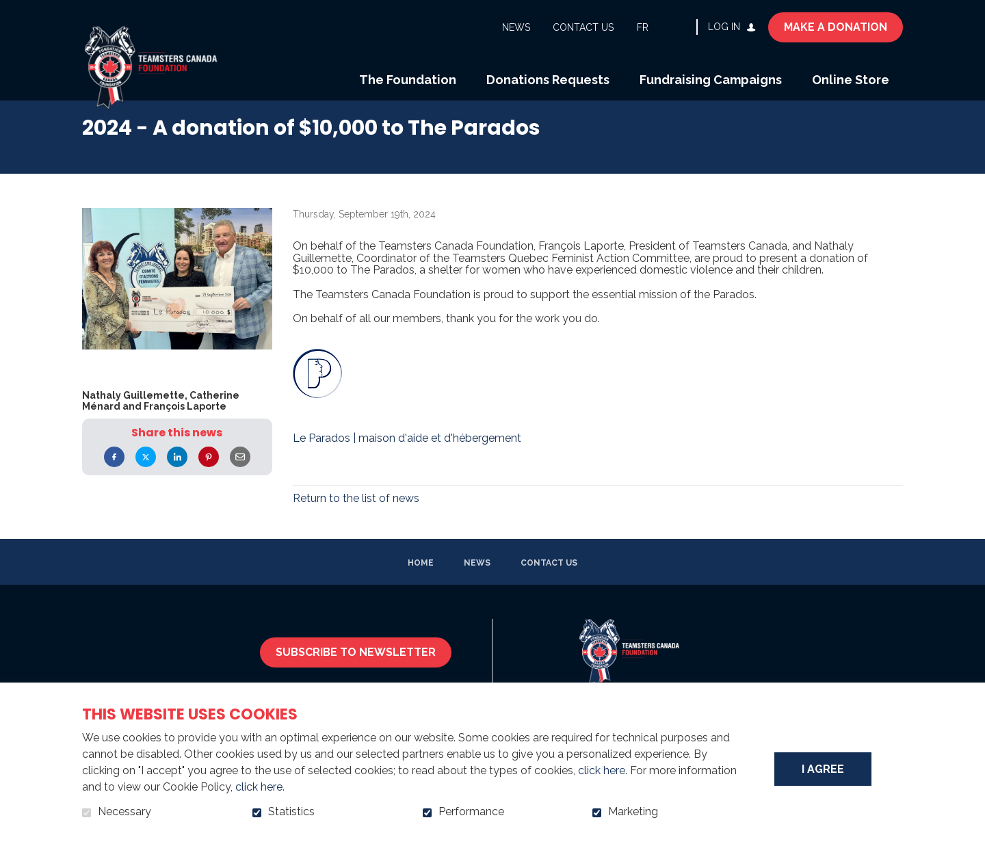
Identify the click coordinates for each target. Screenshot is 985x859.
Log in (724, 26)
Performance (471, 812)
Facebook (114, 475)
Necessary (124, 812)
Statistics (291, 812)
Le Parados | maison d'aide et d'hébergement (407, 456)
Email (240, 475)
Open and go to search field (680, 26)
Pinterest (208, 475)
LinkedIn (177, 475)
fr (642, 27)
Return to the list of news (356, 516)
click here (601, 770)
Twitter (145, 475)
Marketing (633, 812)
